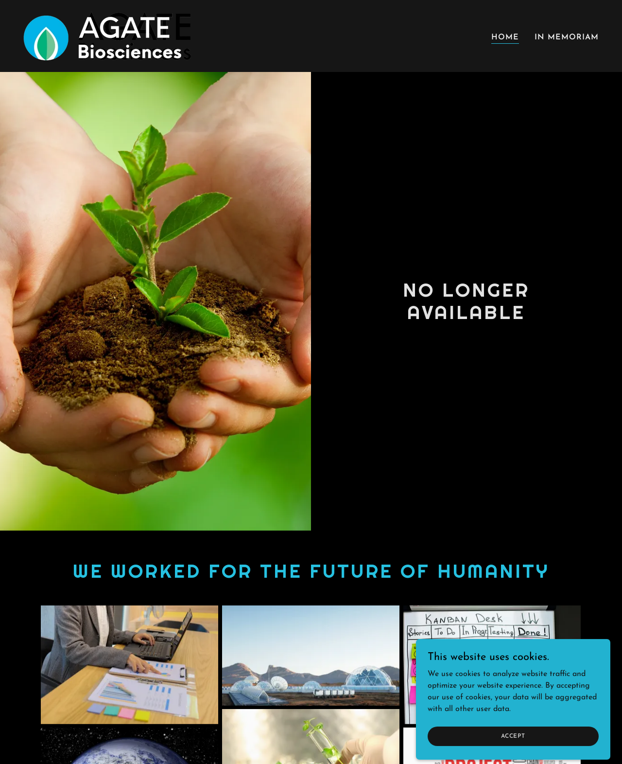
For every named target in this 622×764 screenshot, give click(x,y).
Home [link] (505, 37)
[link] (107, 35)
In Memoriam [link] (567, 37)
